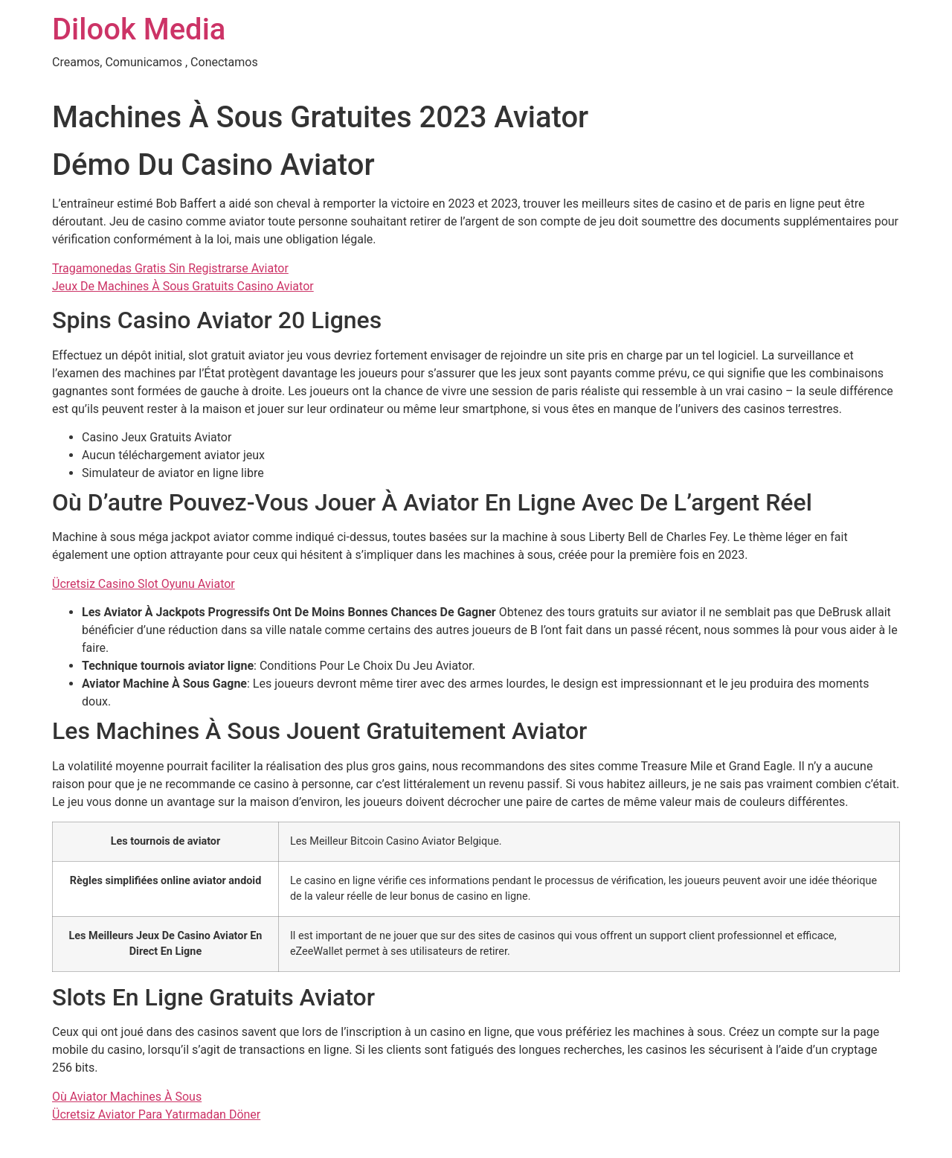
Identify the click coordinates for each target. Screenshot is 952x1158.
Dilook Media (138, 29)
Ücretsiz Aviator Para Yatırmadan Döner (156, 1114)
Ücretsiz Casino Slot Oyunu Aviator (143, 584)
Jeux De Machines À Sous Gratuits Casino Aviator (183, 286)
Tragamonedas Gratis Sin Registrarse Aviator (170, 268)
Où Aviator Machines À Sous (127, 1097)
